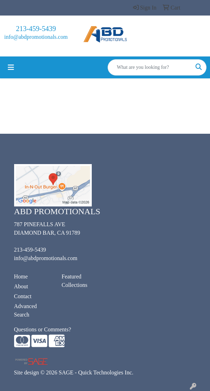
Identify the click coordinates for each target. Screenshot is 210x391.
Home (21, 276)
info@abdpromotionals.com (36, 37)
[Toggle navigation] (11, 67)
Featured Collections (75, 280)
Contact (23, 296)
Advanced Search (25, 310)
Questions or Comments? (42, 329)
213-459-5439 (36, 28)
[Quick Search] (150, 67)
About (21, 286)
